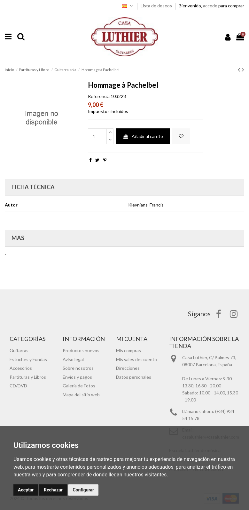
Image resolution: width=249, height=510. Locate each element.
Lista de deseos (157, 5)
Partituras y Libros (28, 377)
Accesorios (21, 368)
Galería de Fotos (79, 385)
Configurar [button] (83, 489)
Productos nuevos (81, 350)
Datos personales (133, 377)
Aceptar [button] (26, 489)
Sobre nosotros (78, 368)
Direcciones (128, 368)
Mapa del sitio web (81, 394)
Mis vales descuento (136, 359)
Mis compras (128, 350)
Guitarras (19, 350)
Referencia (99, 96)
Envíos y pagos (77, 377)
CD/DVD (18, 385)
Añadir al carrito (143, 136)
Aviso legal (73, 359)
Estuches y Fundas (28, 359)
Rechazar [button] (53, 489)
